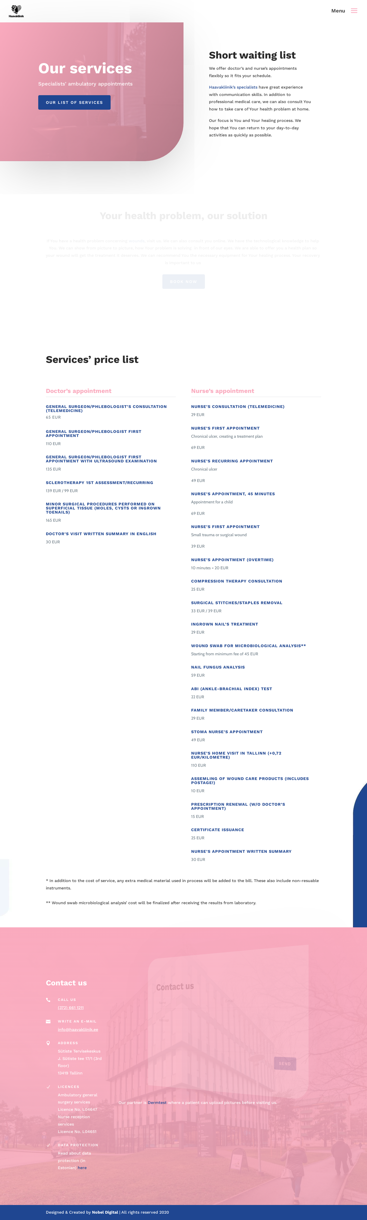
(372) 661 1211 (71, 1007)
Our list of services (74, 102)
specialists (247, 87)
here (82, 1167)
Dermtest (157, 1102)
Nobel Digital (105, 1212)
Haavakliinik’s (222, 87)
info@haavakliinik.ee (78, 1029)
